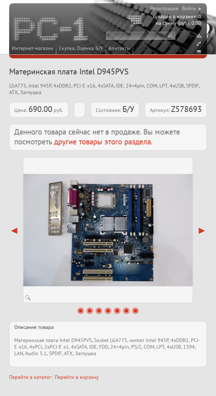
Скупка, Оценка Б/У (81, 48)
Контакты (119, 48)
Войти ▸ (191, 8)
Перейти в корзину (77, 377)
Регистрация (164, 8)
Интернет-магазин (32, 48)
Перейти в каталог (30, 377)
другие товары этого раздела (102, 142)
